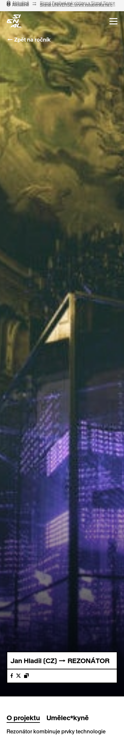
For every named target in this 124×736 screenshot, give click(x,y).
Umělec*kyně (67, 717)
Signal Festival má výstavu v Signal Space (77, 4)
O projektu (23, 717)
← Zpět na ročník (28, 39)
